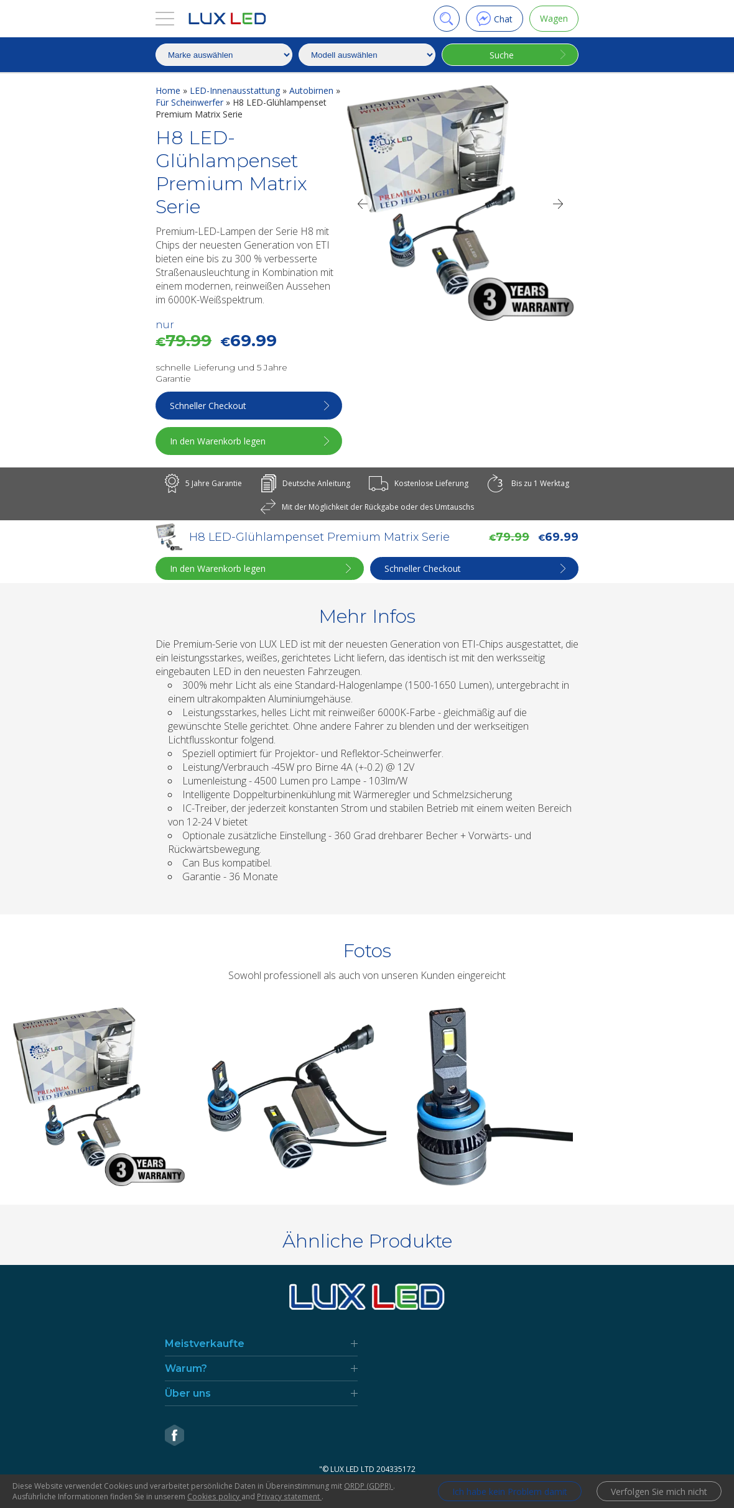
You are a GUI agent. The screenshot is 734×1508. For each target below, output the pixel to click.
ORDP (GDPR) (368, 1486)
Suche (502, 55)
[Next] (558, 204)
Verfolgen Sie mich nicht (659, 1491)
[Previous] (362, 204)
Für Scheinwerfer (191, 102)
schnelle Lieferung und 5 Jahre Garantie (221, 373)
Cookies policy (214, 1496)
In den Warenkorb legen (218, 441)
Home (169, 90)
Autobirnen (312, 90)
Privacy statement (288, 1496)
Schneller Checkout (208, 405)
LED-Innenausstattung (236, 90)
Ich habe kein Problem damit (509, 1491)
